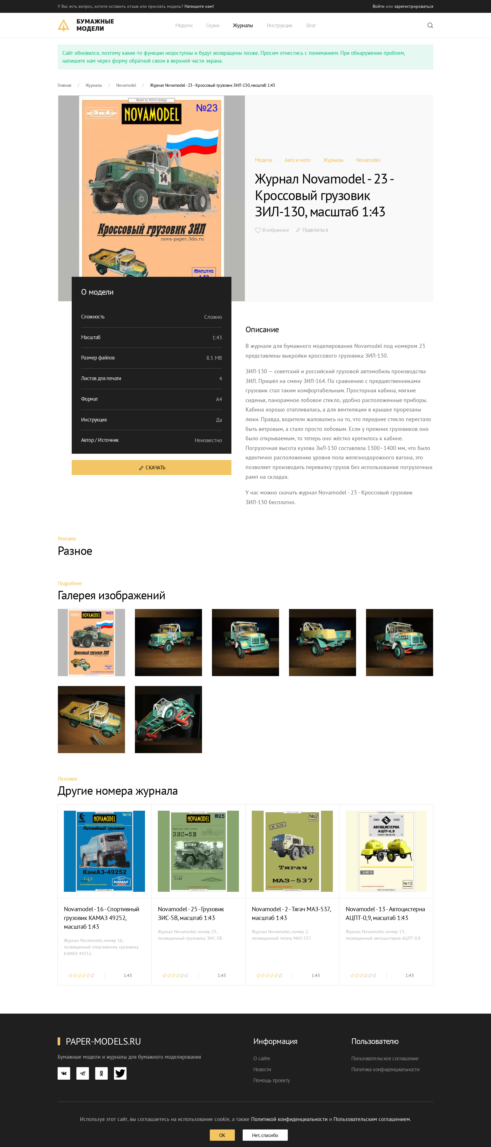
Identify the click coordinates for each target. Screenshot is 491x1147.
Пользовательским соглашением (371, 1119)
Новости (262, 1069)
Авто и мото (297, 160)
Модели (263, 160)
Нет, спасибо (265, 1135)
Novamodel (368, 160)
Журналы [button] (243, 25)
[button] (430, 25)
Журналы (333, 160)
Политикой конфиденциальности (289, 1119)
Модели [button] (183, 25)
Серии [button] (212, 25)
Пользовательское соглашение (385, 1058)
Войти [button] (379, 6)
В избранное (272, 230)
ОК (222, 1135)
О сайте (261, 1058)
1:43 (128, 975)
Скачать (151, 467)
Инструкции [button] (279, 25)
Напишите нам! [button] (199, 6)
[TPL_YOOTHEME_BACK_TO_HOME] (86, 25)
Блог (311, 25)
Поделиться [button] (311, 229)
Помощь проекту (271, 1080)
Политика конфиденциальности (385, 1069)
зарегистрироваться (413, 6)
